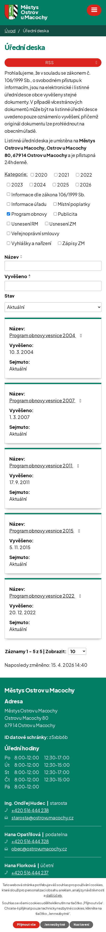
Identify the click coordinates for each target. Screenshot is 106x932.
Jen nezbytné (55, 924)
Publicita (67, 214)
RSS (72, 62)
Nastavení (81, 924)
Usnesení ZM (62, 223)
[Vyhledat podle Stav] (53, 307)
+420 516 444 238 (30, 810)
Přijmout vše (26, 924)
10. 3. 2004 (21, 352)
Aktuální (18, 368)
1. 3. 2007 (19, 417)
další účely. (54, 895)
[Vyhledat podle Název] (53, 266)
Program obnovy (29, 214)
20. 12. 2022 (22, 612)
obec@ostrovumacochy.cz (39, 848)
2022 (86, 175)
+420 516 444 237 (30, 872)
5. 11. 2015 (19, 547)
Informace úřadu (29, 204)
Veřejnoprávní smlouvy (35, 233)
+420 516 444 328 (30, 841)
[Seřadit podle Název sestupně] (21, 258)
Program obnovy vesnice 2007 (46, 400)
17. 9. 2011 (19, 482)
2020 (41, 175)
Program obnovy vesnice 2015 (45, 531)
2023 (17, 185)
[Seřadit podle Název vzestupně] (21, 256)
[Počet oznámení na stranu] (77, 651)
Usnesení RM (24, 223)
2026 (85, 185)
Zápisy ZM (73, 243)
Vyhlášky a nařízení (31, 243)
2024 (40, 185)
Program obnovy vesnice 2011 (45, 465)
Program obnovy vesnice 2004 (46, 335)
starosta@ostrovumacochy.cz (42, 817)
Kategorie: (16, 174)
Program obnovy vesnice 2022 (46, 596)
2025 (63, 185)
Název (12, 257)
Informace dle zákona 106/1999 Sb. (48, 194)
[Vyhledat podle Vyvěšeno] (53, 286)
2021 (63, 175)
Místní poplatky (74, 204)
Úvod (10, 30)
